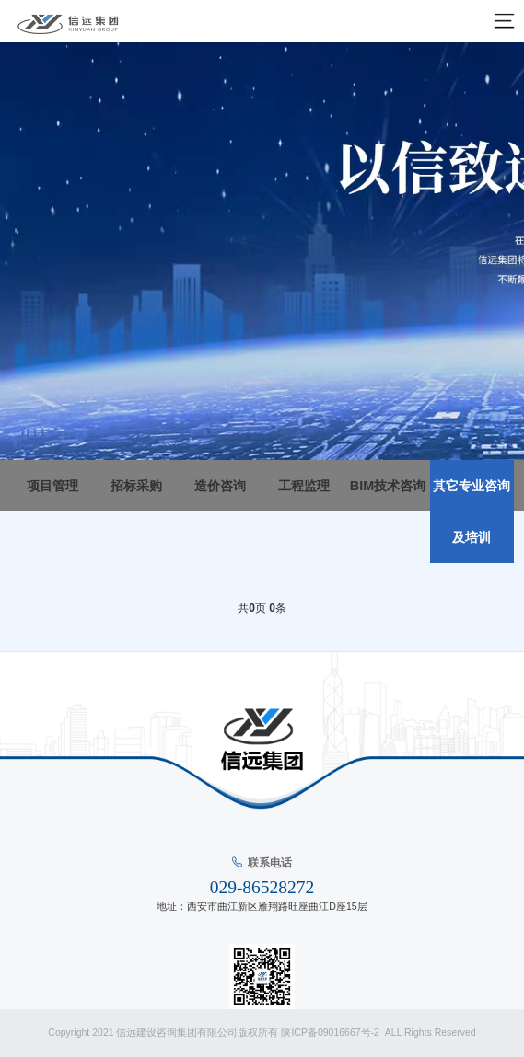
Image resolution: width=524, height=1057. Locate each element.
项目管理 (52, 485)
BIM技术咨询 (387, 485)
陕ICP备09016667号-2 (331, 1032)
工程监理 (304, 485)
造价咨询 (220, 485)
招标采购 (136, 485)
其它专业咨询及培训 (471, 511)
